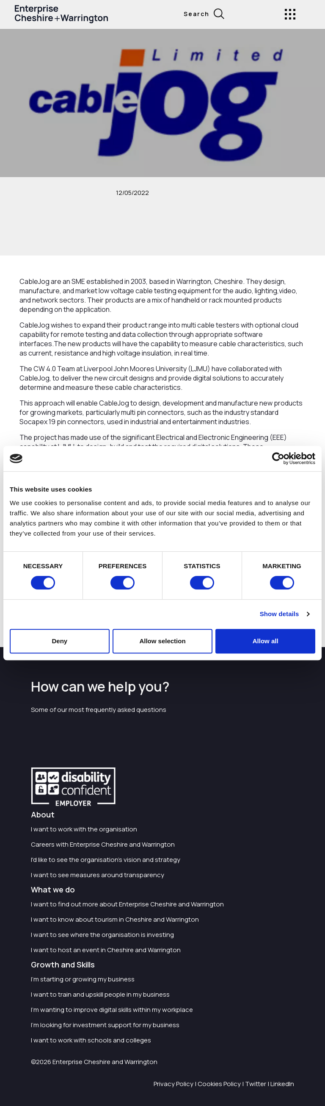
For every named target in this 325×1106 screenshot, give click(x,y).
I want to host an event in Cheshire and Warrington (106, 949)
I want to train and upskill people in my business (100, 994)
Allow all (265, 641)
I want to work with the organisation (84, 829)
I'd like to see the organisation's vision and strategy (105, 859)
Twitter (255, 1083)
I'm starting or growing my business (83, 979)
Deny (59, 641)
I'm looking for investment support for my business (105, 1024)
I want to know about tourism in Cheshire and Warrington (115, 919)
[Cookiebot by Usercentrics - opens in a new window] (278, 458)
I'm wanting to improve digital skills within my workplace (112, 1009)
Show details (279, 613)
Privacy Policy (173, 1083)
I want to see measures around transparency (97, 874)
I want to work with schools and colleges (91, 1040)
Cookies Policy (219, 1083)
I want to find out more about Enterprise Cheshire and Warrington (127, 904)
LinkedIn (282, 1083)
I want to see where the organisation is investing (102, 934)
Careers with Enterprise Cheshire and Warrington (103, 844)
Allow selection (162, 641)
